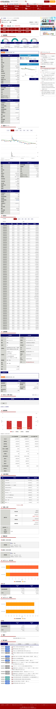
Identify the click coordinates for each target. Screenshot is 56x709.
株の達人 (32, 704)
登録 (52, 1)
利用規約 (21, 704)
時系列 (19, 28)
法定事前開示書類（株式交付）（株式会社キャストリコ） (22, 671)
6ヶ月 (17, 130)
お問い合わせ (17, 704)
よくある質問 (6, 704)
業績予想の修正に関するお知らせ (17, 648)
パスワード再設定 (11, 704)
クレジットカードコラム (51, 704)
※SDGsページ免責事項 (5, 406)
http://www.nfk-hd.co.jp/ (30, 362)
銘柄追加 (31, 22)
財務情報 (4, 31)
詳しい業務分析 (34, 61)
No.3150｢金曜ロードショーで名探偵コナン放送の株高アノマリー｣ (48, 57)
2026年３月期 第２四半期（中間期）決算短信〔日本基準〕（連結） (24, 656)
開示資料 (27, 31)
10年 (31, 130)
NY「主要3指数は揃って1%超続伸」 (48, 62)
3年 (24, 130)
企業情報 (27, 28)
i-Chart (35, 704)
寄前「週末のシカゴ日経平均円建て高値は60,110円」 (48, 60)
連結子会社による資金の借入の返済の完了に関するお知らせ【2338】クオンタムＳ (48, 80)
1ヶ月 (8, 130)
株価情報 (4, 28)
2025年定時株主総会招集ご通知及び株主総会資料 (20, 679)
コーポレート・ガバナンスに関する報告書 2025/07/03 (21, 666)
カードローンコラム (40, 704)
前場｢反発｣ (43, 54)
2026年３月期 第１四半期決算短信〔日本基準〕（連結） (21, 660)
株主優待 (19, 31)
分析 (12, 31)
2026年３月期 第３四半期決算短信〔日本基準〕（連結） (21, 646)
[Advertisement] (28, 13)
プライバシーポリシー (26, 704)
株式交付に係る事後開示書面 (17, 658)
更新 (36, 22)
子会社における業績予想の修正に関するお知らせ (20, 650)
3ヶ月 (12, 130)
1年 (20, 130)
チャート (11, 28)
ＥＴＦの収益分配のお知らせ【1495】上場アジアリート (48, 70)
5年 (27, 130)
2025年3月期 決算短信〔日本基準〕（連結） (19, 681)
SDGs (35, 28)
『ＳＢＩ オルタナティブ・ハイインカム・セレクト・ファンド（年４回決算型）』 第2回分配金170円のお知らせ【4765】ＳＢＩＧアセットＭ (48, 74)
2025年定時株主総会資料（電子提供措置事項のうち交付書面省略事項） (24, 677)
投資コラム (45, 704)
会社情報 (2, 704)
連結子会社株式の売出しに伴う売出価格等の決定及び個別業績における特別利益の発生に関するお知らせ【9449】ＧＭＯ (48, 93)
